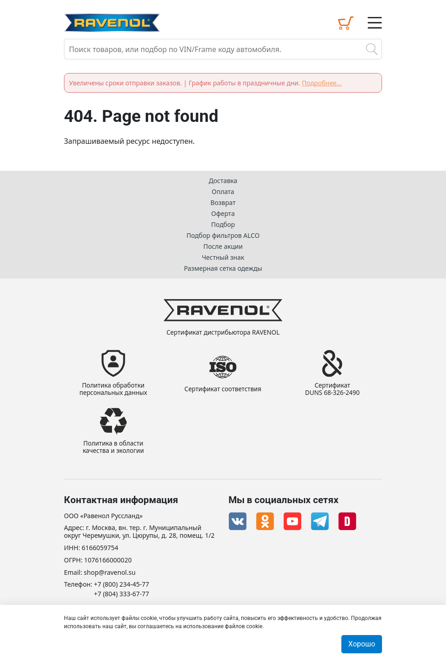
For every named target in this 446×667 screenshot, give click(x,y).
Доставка (223, 179)
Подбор (223, 223)
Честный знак (223, 256)
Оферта (222, 212)
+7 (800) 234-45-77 (121, 584)
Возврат (223, 201)
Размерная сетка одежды (223, 267)
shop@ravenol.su (109, 573)
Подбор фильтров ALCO (223, 234)
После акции (223, 245)
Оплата (223, 190)
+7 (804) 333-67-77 (121, 594)
